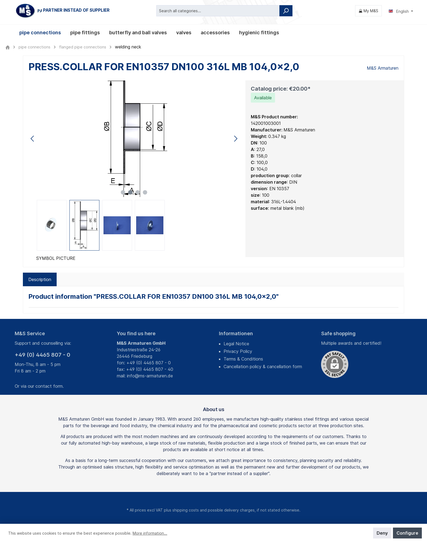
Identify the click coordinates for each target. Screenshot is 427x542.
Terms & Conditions (243, 359)
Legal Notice (236, 343)
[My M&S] (368, 10)
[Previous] (33, 138)
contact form (49, 386)
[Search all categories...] (218, 10)
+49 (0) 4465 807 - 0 (42, 355)
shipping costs (185, 510)
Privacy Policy (238, 351)
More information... (150, 533)
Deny (382, 533)
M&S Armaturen (382, 68)
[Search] (285, 10)
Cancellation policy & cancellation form (263, 366)
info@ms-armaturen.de (150, 375)
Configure (407, 533)
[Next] (235, 138)
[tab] (40, 279)
